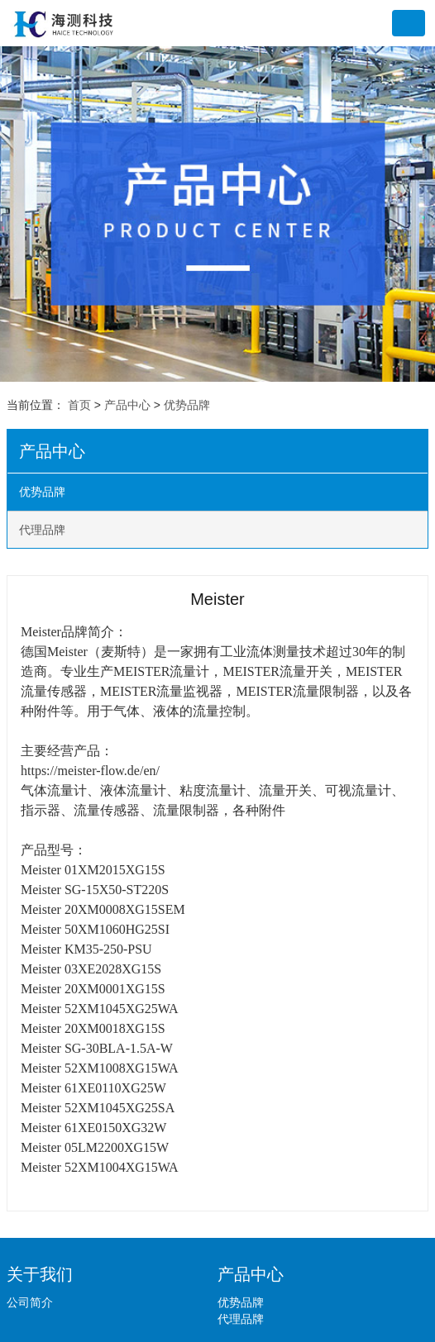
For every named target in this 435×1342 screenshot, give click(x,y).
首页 (79, 405)
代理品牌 (42, 529)
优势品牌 (187, 405)
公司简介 (30, 1302)
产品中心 (127, 405)
